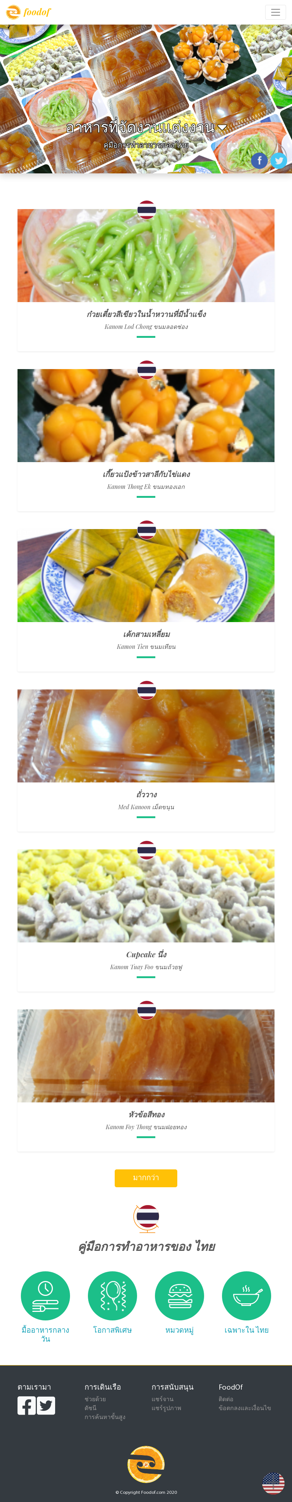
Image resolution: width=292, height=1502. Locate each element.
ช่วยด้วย (95, 1400)
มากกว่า (146, 1178)
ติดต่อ (226, 1400)
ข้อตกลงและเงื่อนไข (245, 1409)
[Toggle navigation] (275, 12)
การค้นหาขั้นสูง (105, 1418)
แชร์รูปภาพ (166, 1409)
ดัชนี (90, 1409)
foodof (28, 12)
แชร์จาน (163, 1400)
